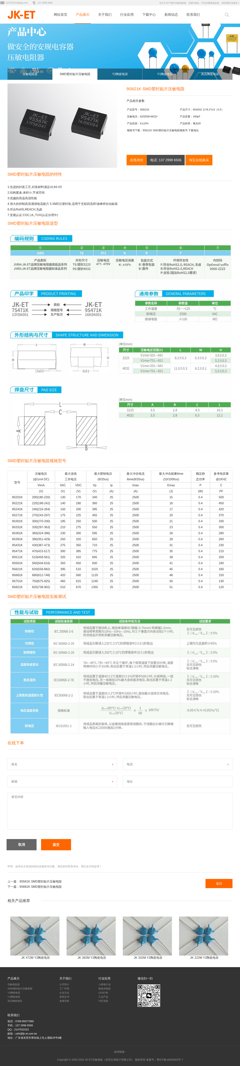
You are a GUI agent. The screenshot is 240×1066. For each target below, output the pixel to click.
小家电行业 (104, 984)
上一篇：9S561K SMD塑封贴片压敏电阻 (35, 881)
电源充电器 (104, 988)
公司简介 (64, 984)
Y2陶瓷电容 (120, 74)
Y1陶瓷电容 (165, 74)
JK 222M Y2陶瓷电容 (204, 957)
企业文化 (64, 992)
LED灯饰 (103, 992)
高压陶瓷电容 (210, 74)
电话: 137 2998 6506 (165, 160)
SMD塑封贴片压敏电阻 (75, 74)
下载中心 (149, 14)
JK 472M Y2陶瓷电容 (35, 957)
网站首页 (60, 14)
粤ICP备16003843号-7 (170, 1059)
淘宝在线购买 (199, 160)
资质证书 (64, 996)
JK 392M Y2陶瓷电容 (92, 957)
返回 (219, 883)
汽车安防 (103, 1001)
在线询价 (136, 160)
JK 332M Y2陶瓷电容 (148, 957)
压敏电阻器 (30, 74)
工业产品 (103, 996)
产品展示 (82, 14)
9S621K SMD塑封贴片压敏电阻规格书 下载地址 (171, 130)
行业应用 (127, 14)
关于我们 (105, 14)
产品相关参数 (136, 100)
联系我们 (193, 14)
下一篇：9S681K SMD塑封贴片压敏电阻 (35, 886)
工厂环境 (64, 988)
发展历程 (64, 1001)
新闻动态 (171, 14)
